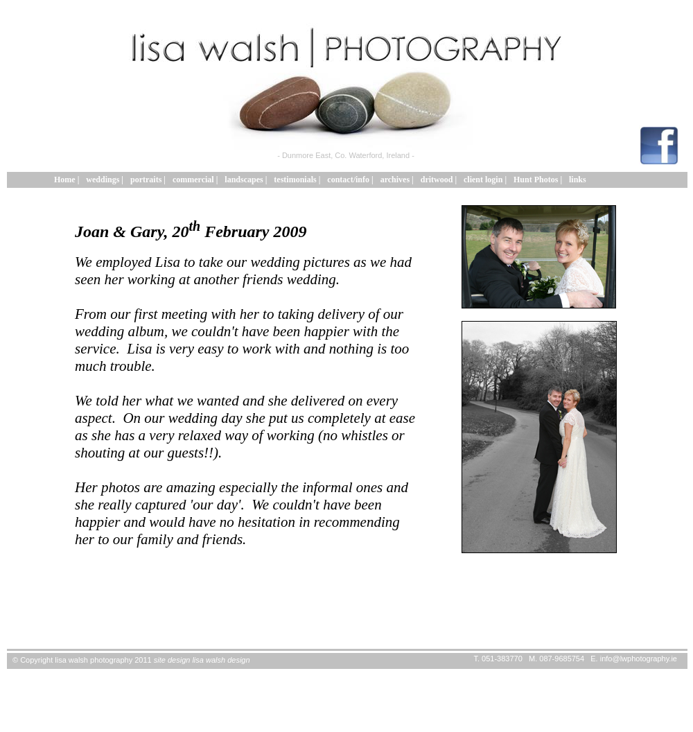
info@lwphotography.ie (638, 658)
